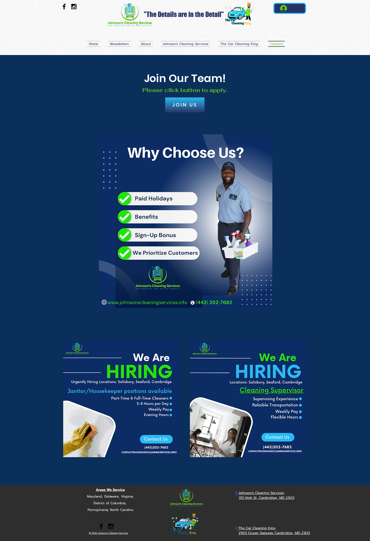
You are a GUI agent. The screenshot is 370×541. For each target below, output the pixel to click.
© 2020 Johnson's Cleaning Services (108, 533)
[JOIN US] (185, 104)
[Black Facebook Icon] (64, 6)
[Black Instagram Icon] (74, 6)
